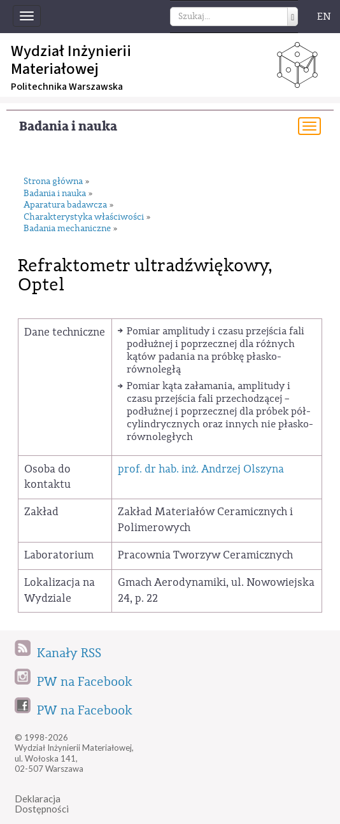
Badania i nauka (68, 126)
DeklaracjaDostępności (42, 804)
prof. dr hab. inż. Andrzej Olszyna (201, 469)
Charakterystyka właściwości (84, 217)
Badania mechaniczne (67, 229)
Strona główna (53, 181)
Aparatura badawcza (65, 205)
